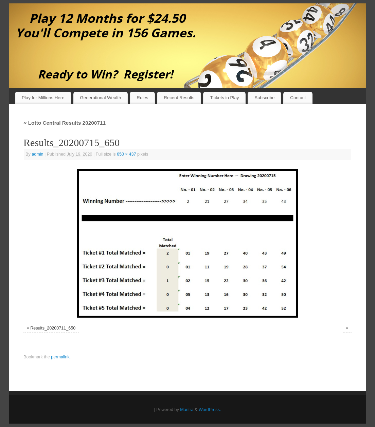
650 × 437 (126, 154)
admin (37, 154)
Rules (142, 97)
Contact (298, 97)
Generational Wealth (100, 97)
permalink (60, 357)
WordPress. (210, 409)
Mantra (186, 409)
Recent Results (179, 97)
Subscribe (264, 97)
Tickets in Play (224, 97)
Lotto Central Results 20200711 (64, 123)
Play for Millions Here (43, 97)
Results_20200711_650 (52, 328)
